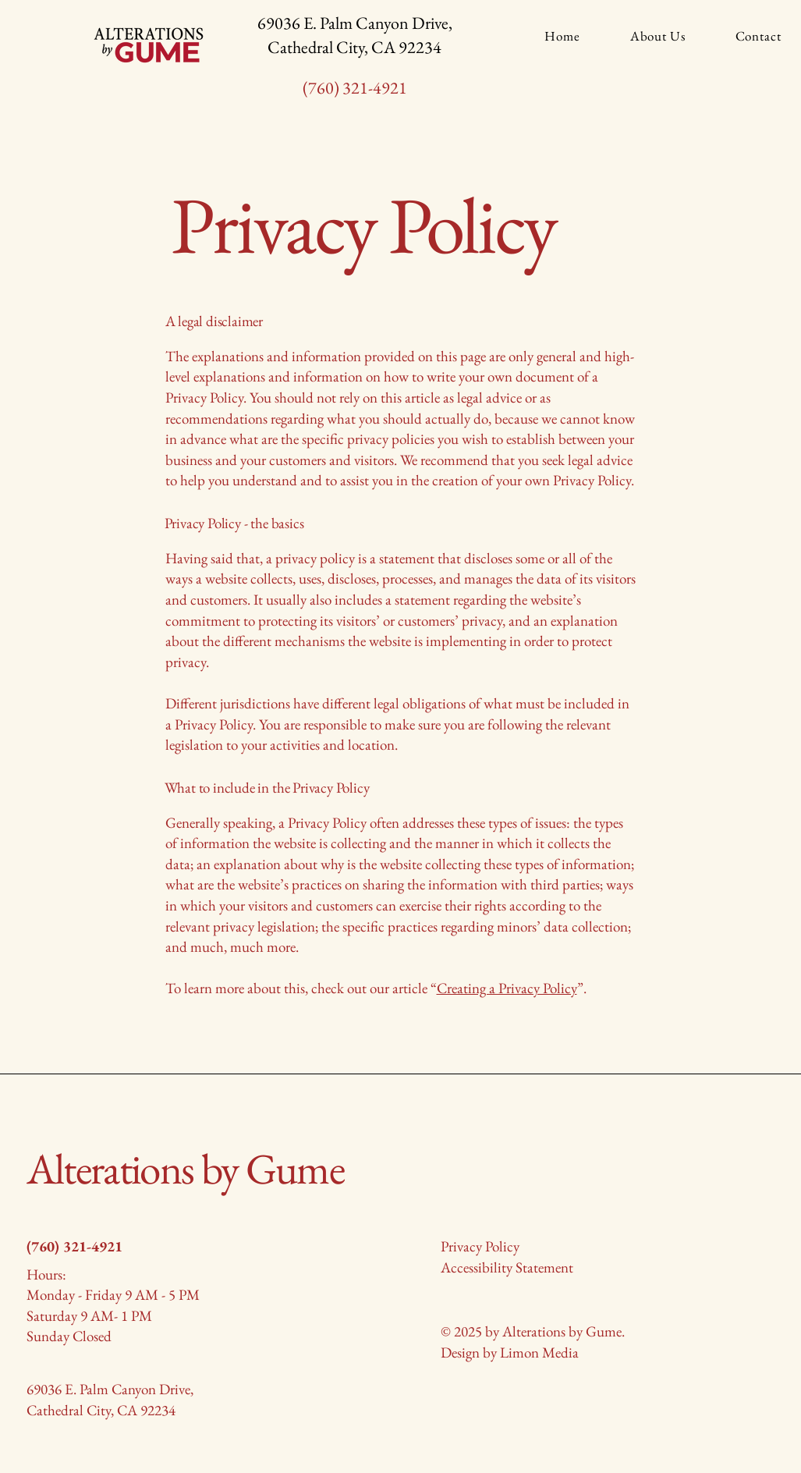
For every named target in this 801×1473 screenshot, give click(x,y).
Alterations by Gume (186, 1168)
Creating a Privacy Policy (507, 988)
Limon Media (539, 1352)
